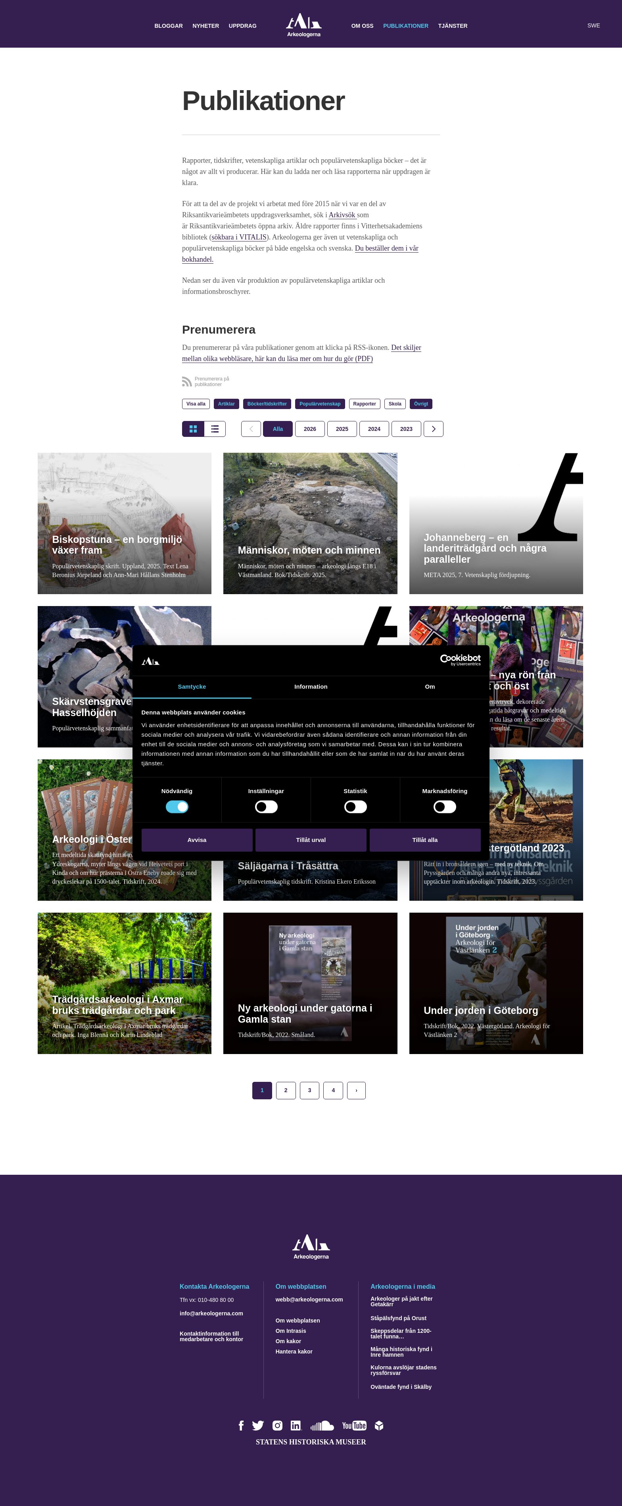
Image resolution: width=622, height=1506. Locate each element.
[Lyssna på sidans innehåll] (576, 26)
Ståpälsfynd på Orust (398, 1318)
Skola (395, 404)
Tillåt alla (425, 839)
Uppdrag (243, 26)
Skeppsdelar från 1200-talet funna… (401, 1333)
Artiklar (226, 404)
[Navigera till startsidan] (311, 1257)
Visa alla (195, 404)
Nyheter (205, 26)
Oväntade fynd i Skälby (401, 1387)
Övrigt (421, 404)
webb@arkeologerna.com (309, 1299)
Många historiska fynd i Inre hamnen (401, 1351)
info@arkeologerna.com (211, 1313)
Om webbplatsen (298, 1320)
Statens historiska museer (311, 1442)
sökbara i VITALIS (239, 237)
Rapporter (364, 404)
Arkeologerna (304, 26)
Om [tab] (430, 686)
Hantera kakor (294, 1351)
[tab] (310, 429)
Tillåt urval (311, 839)
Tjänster (453, 26)
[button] (560, 26)
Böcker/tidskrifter (267, 404)
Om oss (362, 26)
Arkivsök (342, 215)
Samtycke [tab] (192, 686)
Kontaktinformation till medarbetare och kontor (211, 1336)
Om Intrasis (291, 1331)
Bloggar (168, 26)
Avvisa (197, 839)
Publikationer (405, 26)
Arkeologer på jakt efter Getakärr (401, 1301)
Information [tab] (311, 686)
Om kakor (288, 1341)
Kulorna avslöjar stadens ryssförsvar (404, 1370)
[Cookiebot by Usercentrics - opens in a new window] (446, 660)
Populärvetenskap (319, 404)
